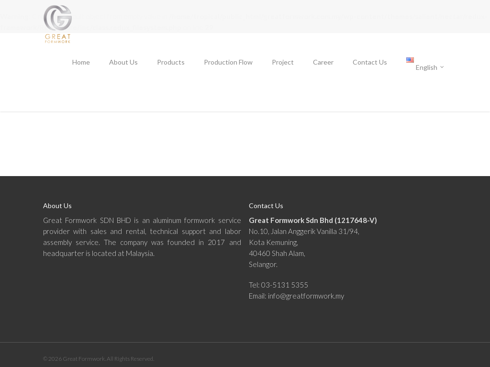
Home (81, 62)
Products (171, 62)
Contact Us (370, 62)
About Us (123, 62)
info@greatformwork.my (306, 295)
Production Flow (228, 62)
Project (283, 62)
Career (323, 62)
